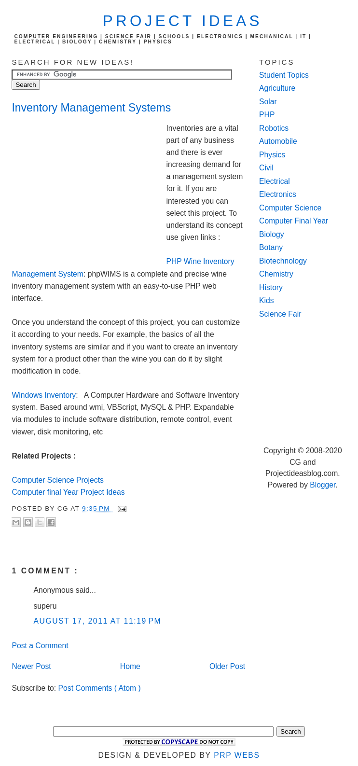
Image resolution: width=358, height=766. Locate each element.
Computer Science (290, 208)
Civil (266, 168)
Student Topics (284, 75)
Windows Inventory (44, 395)
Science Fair (280, 314)
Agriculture (277, 88)
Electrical (274, 181)
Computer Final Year (293, 221)
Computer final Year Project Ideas (68, 492)
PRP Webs (237, 755)
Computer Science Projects (57, 480)
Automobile (278, 141)
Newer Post (31, 666)
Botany (271, 247)
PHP (267, 115)
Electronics (277, 194)
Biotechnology (283, 261)
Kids (266, 300)
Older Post (227, 666)
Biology (271, 234)
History (271, 287)
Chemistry (276, 274)
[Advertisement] (88, 187)
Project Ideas (182, 21)
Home (130, 666)
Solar (268, 101)
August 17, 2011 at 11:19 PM (97, 621)
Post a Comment (40, 645)
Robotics (274, 128)
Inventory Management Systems (91, 107)
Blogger (322, 485)
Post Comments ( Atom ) (99, 688)
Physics (272, 155)
